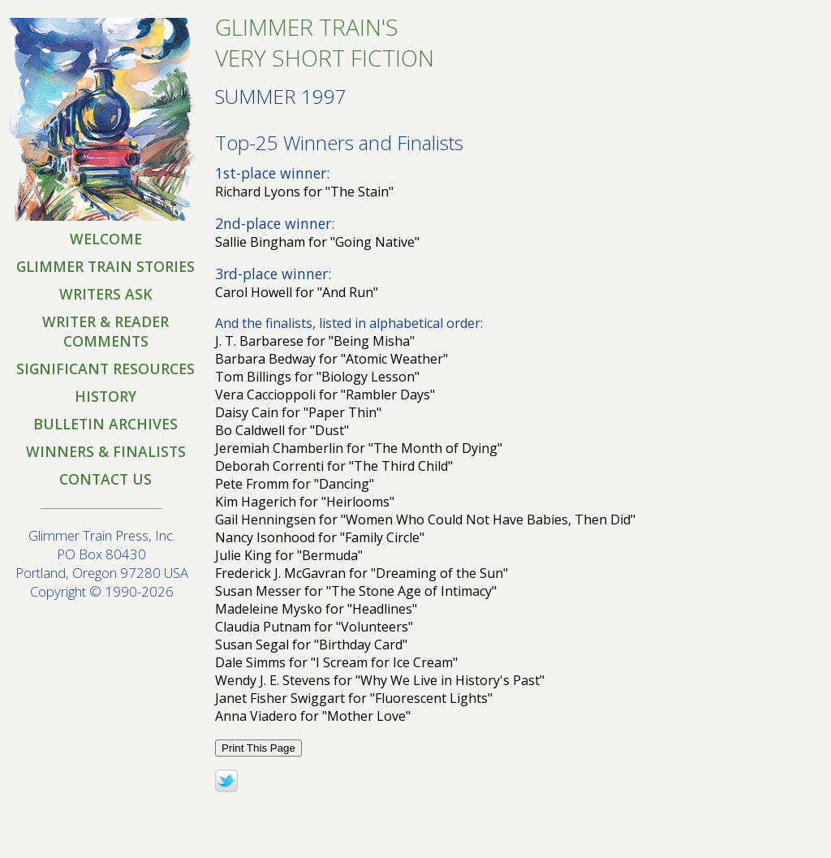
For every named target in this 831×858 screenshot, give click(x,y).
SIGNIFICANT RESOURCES (105, 368)
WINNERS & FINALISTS (106, 451)
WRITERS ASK (106, 294)
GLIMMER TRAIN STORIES (105, 266)
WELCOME (106, 238)
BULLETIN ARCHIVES (105, 423)
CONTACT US (105, 479)
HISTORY (105, 396)
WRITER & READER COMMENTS (105, 331)
